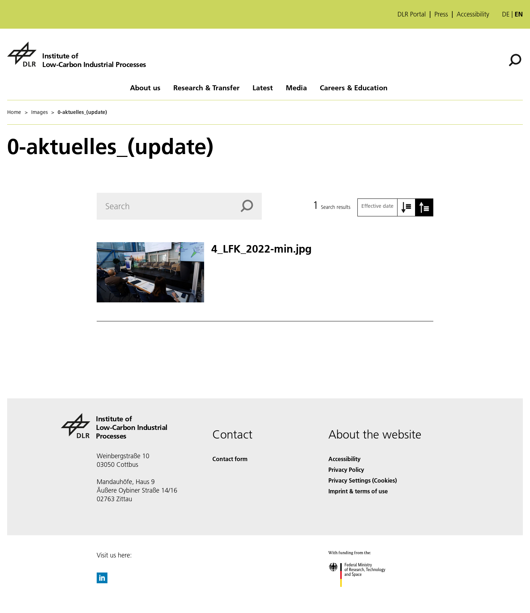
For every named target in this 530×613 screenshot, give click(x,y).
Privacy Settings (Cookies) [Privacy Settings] (362, 480)
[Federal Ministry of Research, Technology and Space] (363, 593)
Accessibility (473, 14)
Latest (262, 87)
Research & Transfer (206, 87)
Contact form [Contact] (229, 459)
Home (14, 112)
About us (145, 87)
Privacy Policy (346, 469)
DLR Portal (412, 14)
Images (39, 112)
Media (296, 87)
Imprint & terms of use (358, 491)
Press (441, 14)
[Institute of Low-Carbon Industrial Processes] (76, 54)
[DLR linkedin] (102, 581)
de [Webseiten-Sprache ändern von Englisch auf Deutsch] (506, 14)
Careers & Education (353, 87)
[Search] (515, 60)
